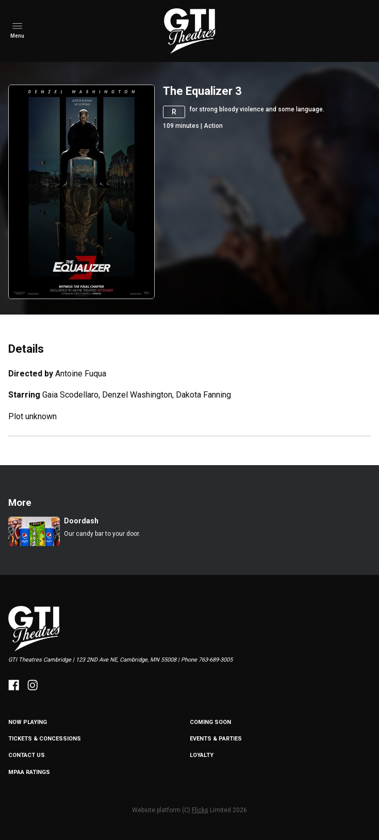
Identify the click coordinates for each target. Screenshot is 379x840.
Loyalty (201, 755)
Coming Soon (210, 722)
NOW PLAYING (27, 722)
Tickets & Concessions (44, 738)
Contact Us (26, 755)
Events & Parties (216, 738)
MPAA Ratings (29, 772)
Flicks (200, 810)
